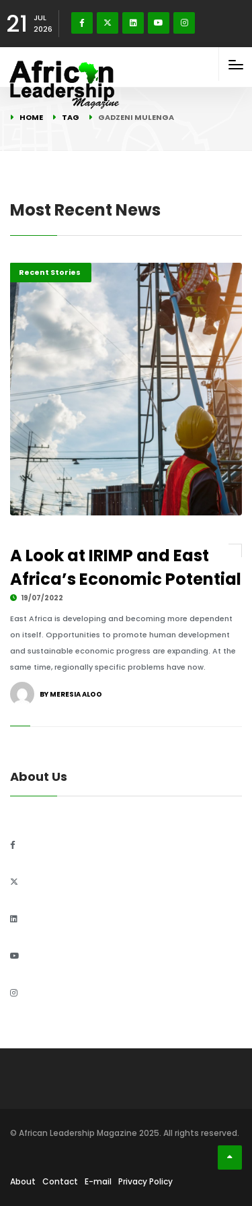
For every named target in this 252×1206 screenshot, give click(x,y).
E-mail (98, 1181)
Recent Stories (50, 272)
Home (31, 117)
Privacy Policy (145, 1181)
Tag (70, 117)
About (23, 1181)
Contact (60, 1181)
